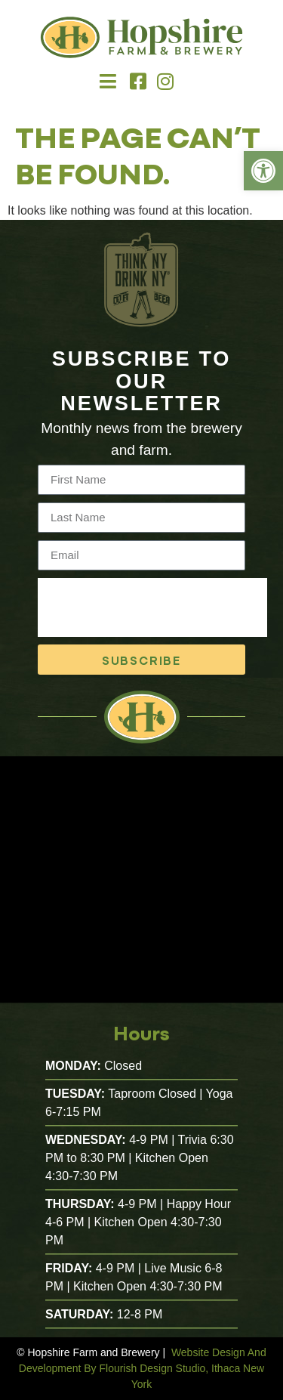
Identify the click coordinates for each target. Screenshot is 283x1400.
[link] (263, 170)
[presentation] (152, 607)
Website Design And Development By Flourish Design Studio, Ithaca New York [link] (142, 1368)
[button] (108, 81)
